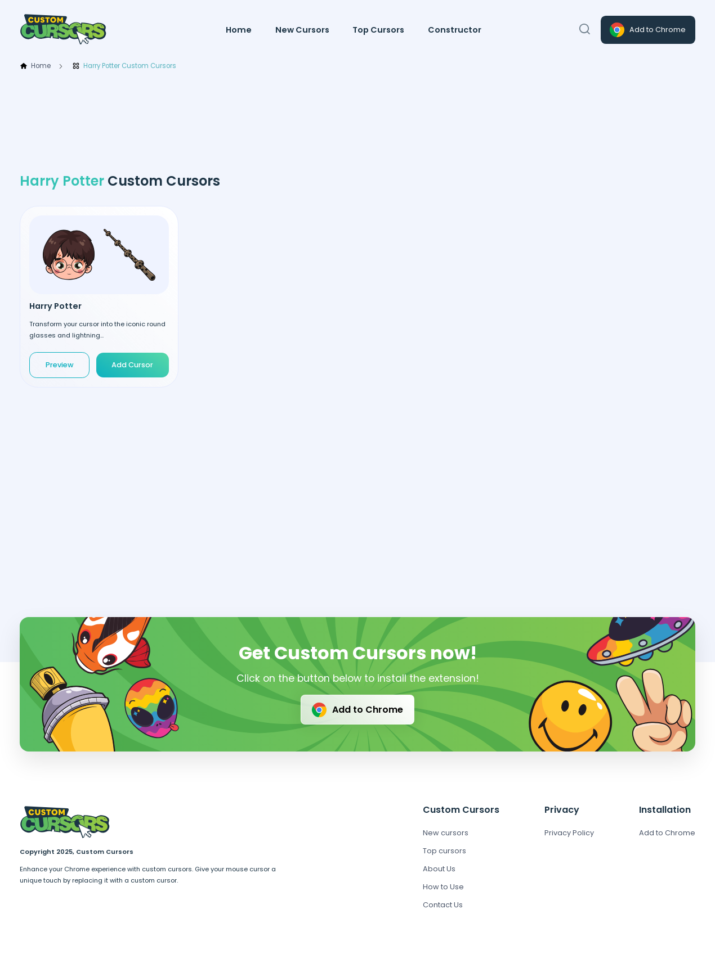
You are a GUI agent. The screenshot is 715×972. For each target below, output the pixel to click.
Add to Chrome (647, 30)
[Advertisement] (357, 122)
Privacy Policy (569, 833)
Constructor (454, 29)
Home (239, 29)
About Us (439, 869)
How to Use (443, 887)
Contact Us (443, 905)
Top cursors (444, 851)
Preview (60, 365)
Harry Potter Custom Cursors (124, 66)
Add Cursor (132, 365)
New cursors (445, 833)
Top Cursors (378, 29)
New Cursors (302, 29)
